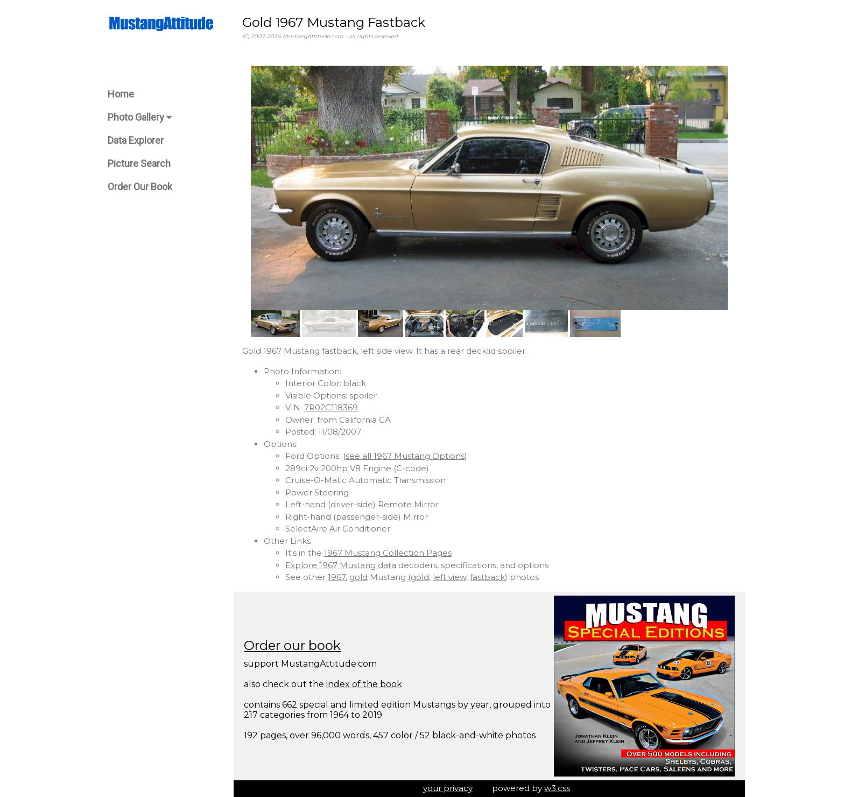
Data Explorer (136, 140)
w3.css (557, 788)
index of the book (364, 684)
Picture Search (139, 163)
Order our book (292, 645)
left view (449, 577)
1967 (337, 577)
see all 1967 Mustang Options (405, 456)
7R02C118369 (331, 407)
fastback (487, 577)
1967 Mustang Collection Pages (388, 553)
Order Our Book (140, 186)
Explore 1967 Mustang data (340, 565)
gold (358, 577)
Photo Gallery (140, 117)
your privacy (448, 788)
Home (121, 94)
